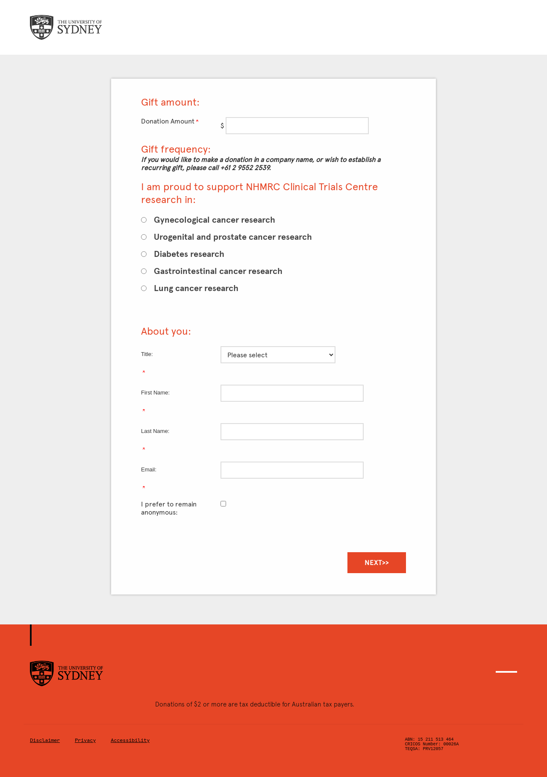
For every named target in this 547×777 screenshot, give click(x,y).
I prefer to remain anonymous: (169, 508)
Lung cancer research (196, 288)
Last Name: (155, 431)
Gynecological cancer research (214, 220)
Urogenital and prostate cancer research (233, 237)
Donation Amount (169, 121)
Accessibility (130, 740)
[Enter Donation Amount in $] (297, 125)
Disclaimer (45, 740)
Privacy (85, 740)
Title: (147, 354)
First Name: (155, 392)
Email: (148, 469)
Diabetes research (189, 254)
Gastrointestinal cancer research (218, 271)
